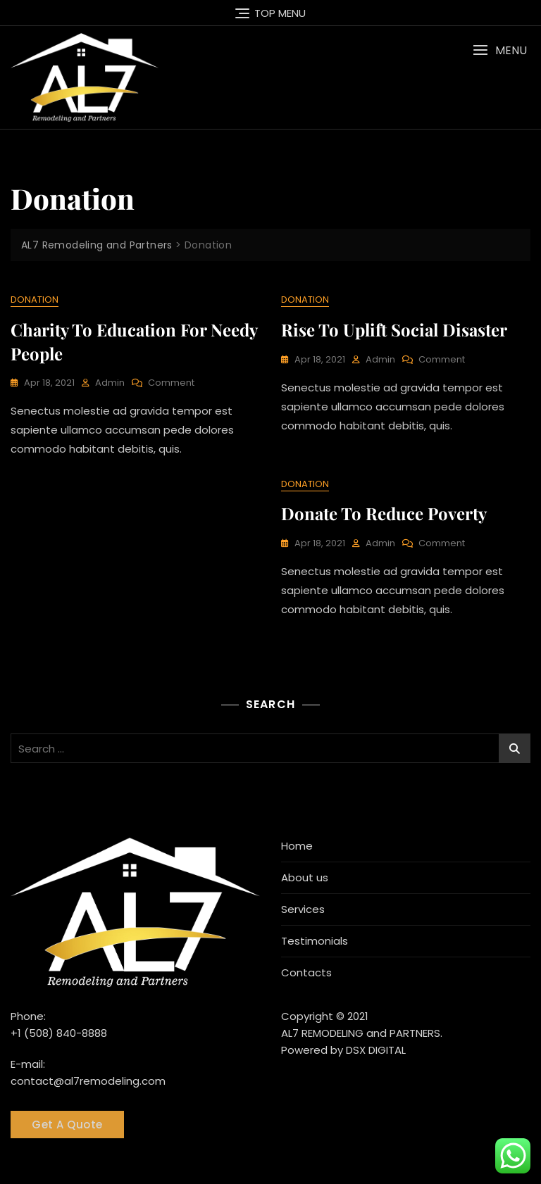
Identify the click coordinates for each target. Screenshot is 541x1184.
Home (297, 845)
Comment (171, 383)
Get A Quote (67, 1124)
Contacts (306, 972)
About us (304, 877)
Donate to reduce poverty (384, 513)
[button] (500, 50)
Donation (34, 299)
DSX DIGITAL (376, 1050)
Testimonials (314, 940)
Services (303, 909)
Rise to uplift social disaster (394, 329)
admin (110, 382)
